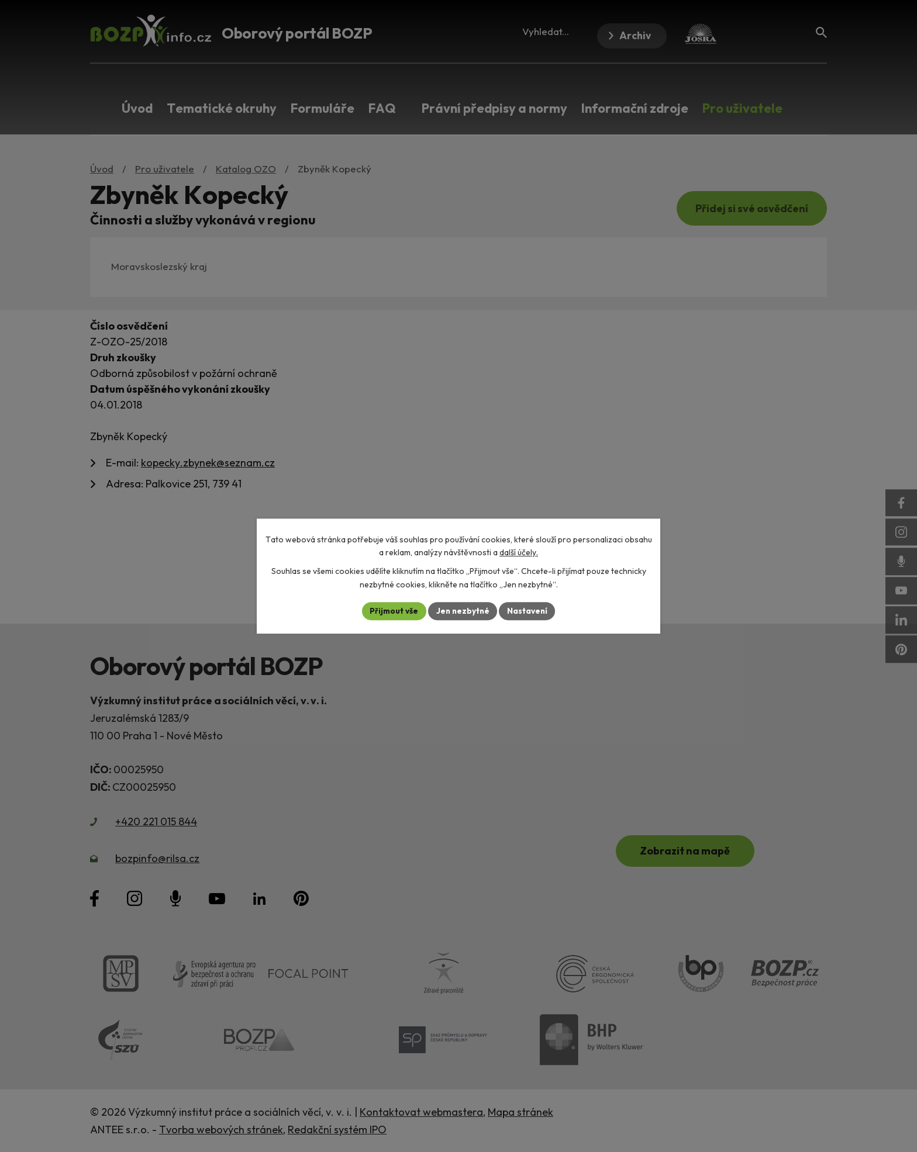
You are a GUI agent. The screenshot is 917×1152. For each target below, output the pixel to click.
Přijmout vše (392, 611)
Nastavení (529, 611)
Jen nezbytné (462, 611)
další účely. (518, 552)
